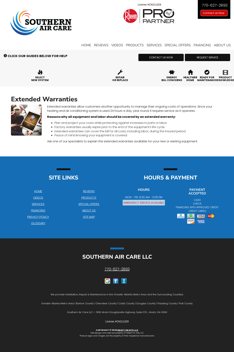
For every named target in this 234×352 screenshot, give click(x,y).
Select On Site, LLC (127, 330)
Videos (117, 45)
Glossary (38, 223)
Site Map (89, 217)
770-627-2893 (117, 269)
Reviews (101, 45)
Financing (202, 45)
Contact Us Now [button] (214, 13)
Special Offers (178, 45)
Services (154, 45)
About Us (222, 45)
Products (135, 45)
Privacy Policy (38, 217)
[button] (161, 57)
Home (86, 45)
